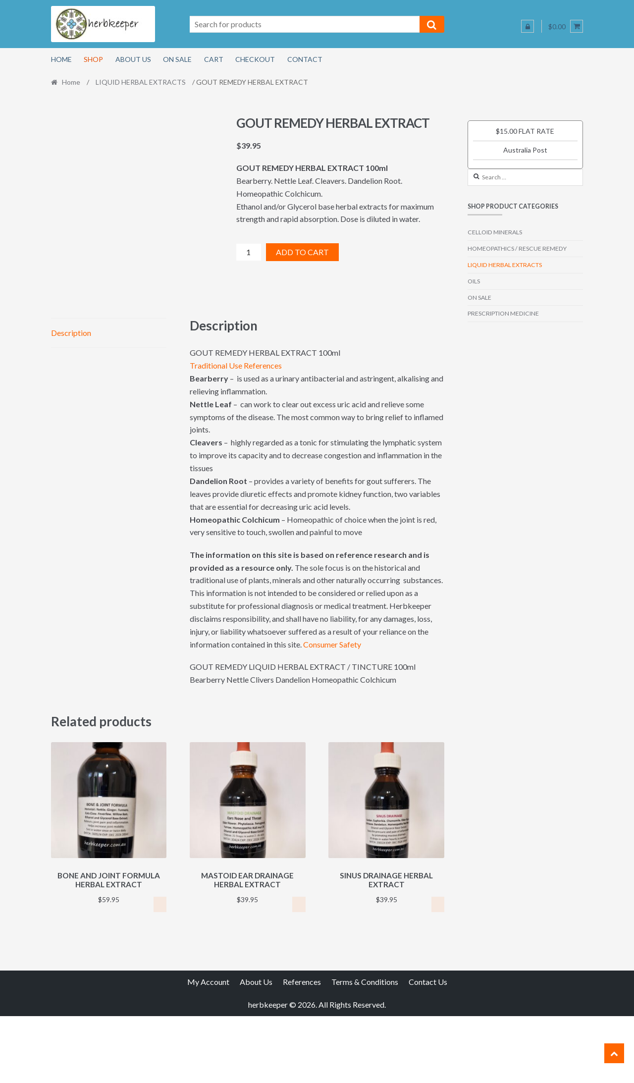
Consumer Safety (332, 712)
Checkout (255, 59)
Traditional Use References (236, 434)
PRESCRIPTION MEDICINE (503, 313)
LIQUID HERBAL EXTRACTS (141, 82)
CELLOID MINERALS (495, 232)
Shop (93, 59)
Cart (213, 59)
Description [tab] (71, 401)
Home (61, 59)
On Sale (177, 59)
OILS (474, 281)
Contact (304, 59)
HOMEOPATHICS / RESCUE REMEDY (517, 248)
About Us (133, 59)
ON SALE (479, 297)
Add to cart (302, 252)
